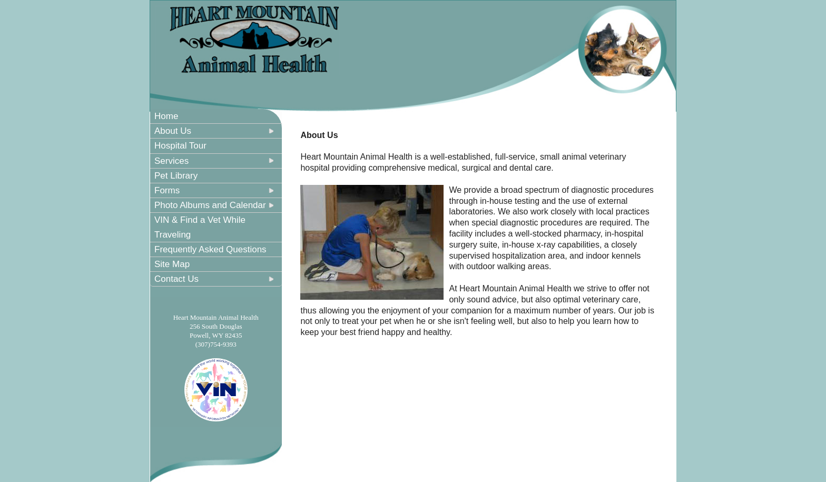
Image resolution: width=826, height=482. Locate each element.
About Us (172, 131)
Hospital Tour (180, 146)
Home (166, 116)
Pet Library (176, 176)
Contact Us (176, 279)
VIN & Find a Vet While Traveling (199, 227)
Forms (167, 190)
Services (171, 161)
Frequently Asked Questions (210, 249)
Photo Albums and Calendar (210, 205)
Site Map (172, 264)
